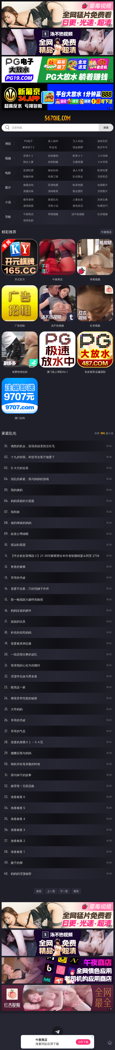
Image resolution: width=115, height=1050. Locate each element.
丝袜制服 (53, 162)
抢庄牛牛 (102, 147)
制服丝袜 (28, 176)
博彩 (8, 144)
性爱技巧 (102, 205)
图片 (8, 187)
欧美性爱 (102, 170)
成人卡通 (78, 170)
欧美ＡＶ (78, 155)
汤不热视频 (77, 214)
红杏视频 (102, 214)
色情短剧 (28, 220)
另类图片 (102, 191)
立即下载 (83, 1042)
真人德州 (53, 141)
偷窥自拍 (28, 185)
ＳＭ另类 (102, 162)
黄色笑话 (78, 205)
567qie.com (57, 118)
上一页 (51, 891)
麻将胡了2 (28, 147)
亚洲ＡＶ (28, 155)
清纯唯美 (53, 191)
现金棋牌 (78, 147)
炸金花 (53, 147)
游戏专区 (102, 141)
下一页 (64, 891)
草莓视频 (53, 214)
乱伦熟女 (78, 176)
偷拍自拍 (53, 170)
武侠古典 (102, 199)
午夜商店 (28, 214)
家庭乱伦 (53, 199)
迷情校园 (28, 205)
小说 (8, 202)
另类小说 (53, 205)
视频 (8, 158)
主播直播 (78, 162)
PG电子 (28, 141)
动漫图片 (102, 185)
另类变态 (102, 176)
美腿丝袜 (28, 191)
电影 (8, 173)
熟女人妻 (28, 162)
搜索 (106, 127)
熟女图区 (78, 191)
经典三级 (53, 176)
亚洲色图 (53, 185)
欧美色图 (78, 185)
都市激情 (28, 199)
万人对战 (78, 141)
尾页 (76, 891)
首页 (38, 891)
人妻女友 (78, 199)
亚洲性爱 (28, 170)
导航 (8, 217)
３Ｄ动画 (102, 155)
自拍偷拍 (53, 155)
